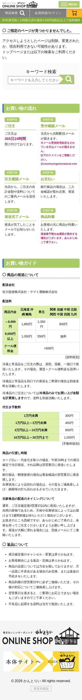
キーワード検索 (41, 71)
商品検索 (15, 13)
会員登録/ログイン (48, 13)
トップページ (12, 52)
